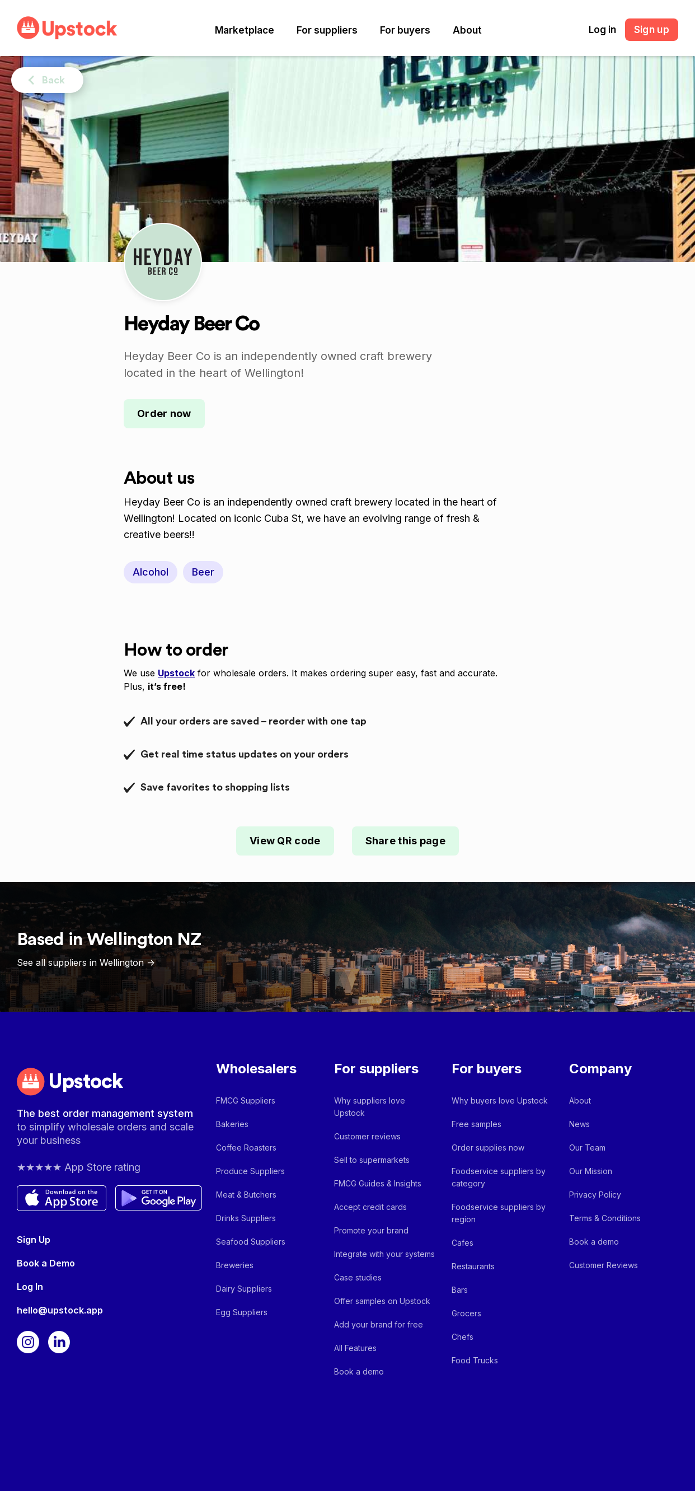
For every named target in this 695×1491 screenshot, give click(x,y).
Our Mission (590, 1171)
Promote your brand (371, 1230)
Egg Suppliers (241, 1312)
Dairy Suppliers (244, 1288)
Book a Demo (46, 1263)
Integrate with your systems (384, 1254)
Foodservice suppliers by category (499, 1177)
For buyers (405, 30)
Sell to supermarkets (372, 1160)
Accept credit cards (370, 1207)
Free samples (476, 1124)
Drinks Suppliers (246, 1218)
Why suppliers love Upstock (369, 1107)
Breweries (234, 1265)
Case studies (358, 1277)
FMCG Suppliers (245, 1100)
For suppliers (327, 30)
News (579, 1124)
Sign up (651, 29)
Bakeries (232, 1124)
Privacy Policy (595, 1194)
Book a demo (359, 1371)
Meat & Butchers (246, 1194)
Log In (30, 1286)
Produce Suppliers (250, 1171)
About (467, 30)
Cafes (462, 1242)
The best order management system (105, 1113)
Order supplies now (488, 1147)
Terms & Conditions (605, 1218)
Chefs (462, 1337)
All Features (355, 1348)
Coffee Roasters (246, 1147)
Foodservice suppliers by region (499, 1213)
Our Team (587, 1147)
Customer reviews (367, 1136)
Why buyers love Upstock (500, 1100)
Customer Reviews (603, 1265)
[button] (244, 30)
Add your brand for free (378, 1324)
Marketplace (244, 30)
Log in (602, 29)
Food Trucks (475, 1360)
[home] (67, 27)
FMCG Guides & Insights (377, 1183)
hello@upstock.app (60, 1310)
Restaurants (473, 1266)
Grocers (466, 1313)
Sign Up (33, 1239)
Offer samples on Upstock (382, 1301)
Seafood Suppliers (250, 1241)
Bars (460, 1289)
